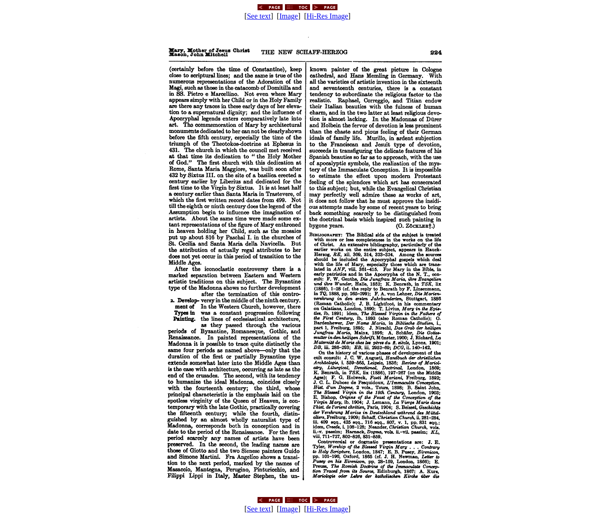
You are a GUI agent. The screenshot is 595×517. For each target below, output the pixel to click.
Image (288, 16)
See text (259, 16)
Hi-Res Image (327, 16)
